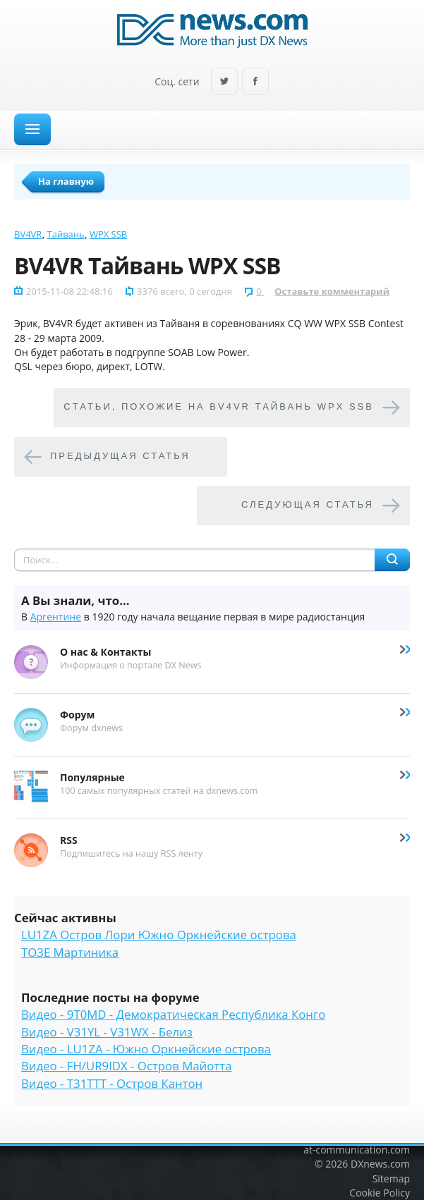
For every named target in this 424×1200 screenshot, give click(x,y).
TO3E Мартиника (70, 952)
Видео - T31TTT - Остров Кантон (111, 1083)
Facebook (255, 82)
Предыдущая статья (120, 456)
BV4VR (28, 234)
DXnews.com (380, 1163)
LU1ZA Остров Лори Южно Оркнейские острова (158, 934)
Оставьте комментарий (331, 291)
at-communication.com (356, 1149)
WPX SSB (108, 234)
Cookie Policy (379, 1192)
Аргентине (55, 616)
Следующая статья (307, 505)
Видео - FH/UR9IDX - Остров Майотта (126, 1066)
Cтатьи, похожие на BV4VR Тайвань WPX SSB (218, 407)
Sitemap (391, 1178)
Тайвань (66, 234)
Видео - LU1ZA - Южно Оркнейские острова (146, 1049)
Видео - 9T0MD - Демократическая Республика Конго (173, 1014)
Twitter (224, 82)
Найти (392, 560)
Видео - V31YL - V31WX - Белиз (107, 1032)
